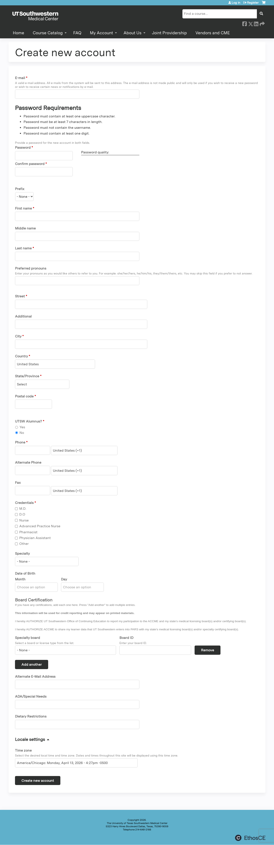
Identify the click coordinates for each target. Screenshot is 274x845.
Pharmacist (28, 532)
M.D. (22, 508)
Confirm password (30, 164)
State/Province (27, 376)
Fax (18, 483)
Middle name (25, 228)
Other (24, 544)
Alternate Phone (28, 462)
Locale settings (30, 739)
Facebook (244, 23)
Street (20, 296)
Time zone (23, 750)
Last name (23, 248)
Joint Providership (169, 32)
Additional (23, 316)
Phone (20, 442)
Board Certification (33, 599)
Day (64, 579)
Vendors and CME (212, 32)
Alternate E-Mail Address (35, 676)
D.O (22, 514)
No (21, 433)
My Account (101, 32)
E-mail (20, 78)
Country (21, 356)
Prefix (19, 189)
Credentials (24, 503)
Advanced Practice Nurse (39, 526)
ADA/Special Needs (30, 696)
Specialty (22, 553)
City (18, 336)
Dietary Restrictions (30, 716)
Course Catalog (48, 32)
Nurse (24, 520)
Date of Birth (25, 573)
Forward (262, 23)
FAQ (77, 32)
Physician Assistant (35, 538)
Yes (22, 427)
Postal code (24, 396)
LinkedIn (256, 23)
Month (20, 579)
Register (253, 2)
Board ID (126, 638)
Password (23, 147)
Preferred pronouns (30, 268)
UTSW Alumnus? (28, 421)
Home (18, 32)
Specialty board (27, 638)
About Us (132, 32)
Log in (236, 2)
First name (23, 208)
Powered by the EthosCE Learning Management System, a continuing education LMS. (250, 838)
